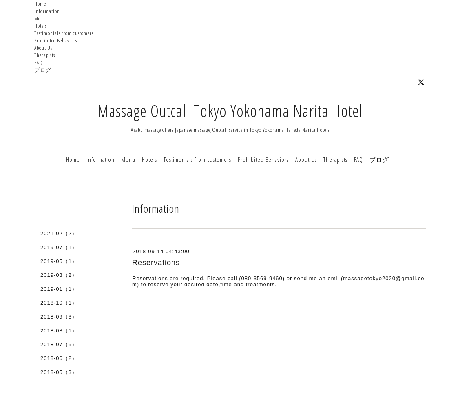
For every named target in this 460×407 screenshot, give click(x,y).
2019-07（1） (58, 247)
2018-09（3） (58, 317)
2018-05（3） (58, 372)
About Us (43, 47)
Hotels (40, 25)
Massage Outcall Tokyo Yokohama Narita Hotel (230, 111)
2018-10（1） (58, 303)
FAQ (38, 62)
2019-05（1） (58, 261)
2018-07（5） (58, 344)
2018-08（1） (58, 330)
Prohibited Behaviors (55, 40)
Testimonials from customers (63, 33)
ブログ (42, 69)
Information (47, 11)
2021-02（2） (58, 233)
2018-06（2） (58, 358)
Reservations (156, 263)
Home (40, 3)
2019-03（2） (58, 275)
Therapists (44, 55)
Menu (40, 18)
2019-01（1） (58, 289)
